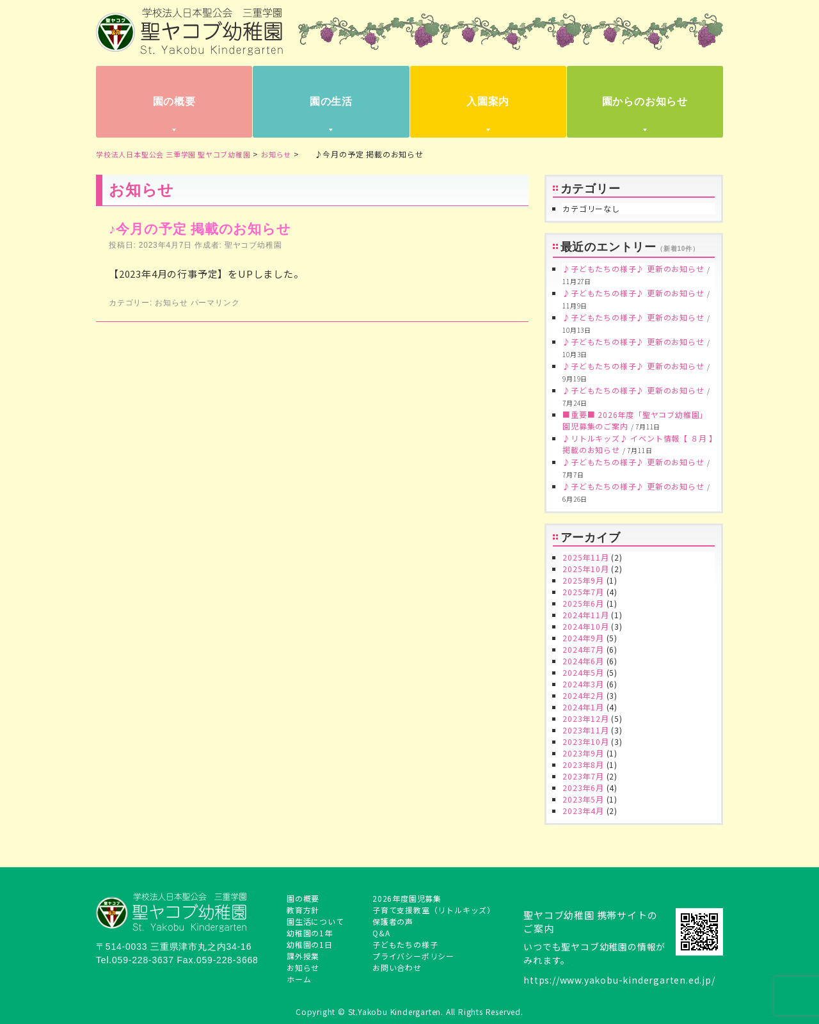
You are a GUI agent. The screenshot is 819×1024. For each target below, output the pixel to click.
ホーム (299, 978)
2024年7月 (583, 649)
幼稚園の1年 (310, 932)
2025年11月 (585, 557)
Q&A (381, 932)
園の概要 (174, 101)
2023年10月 (585, 741)
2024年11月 (585, 614)
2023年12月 (585, 718)
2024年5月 (583, 672)
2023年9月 (583, 753)
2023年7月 (583, 776)
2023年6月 (583, 787)
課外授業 (303, 955)
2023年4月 (583, 810)
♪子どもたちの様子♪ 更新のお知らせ (633, 268)
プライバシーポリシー (413, 955)
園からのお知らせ (645, 101)
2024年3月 (583, 683)
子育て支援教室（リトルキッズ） (433, 909)
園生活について (315, 921)
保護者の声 (392, 921)
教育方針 (303, 909)
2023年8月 (583, 764)
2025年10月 (585, 568)
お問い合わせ (397, 967)
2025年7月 (583, 591)
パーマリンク (215, 302)
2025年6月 (583, 603)
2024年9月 (583, 637)
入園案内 (487, 101)
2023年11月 (585, 729)
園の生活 (331, 101)
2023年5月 (583, 799)
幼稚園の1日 (310, 944)
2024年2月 (583, 695)
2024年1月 (583, 706)
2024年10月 (585, 626)
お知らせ (171, 302)
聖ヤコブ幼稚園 (253, 245)
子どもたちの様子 (405, 944)
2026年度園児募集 (406, 898)
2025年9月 (583, 580)
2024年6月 (583, 660)
